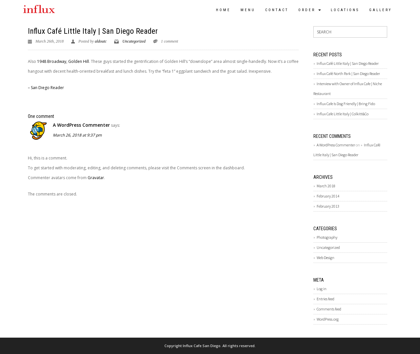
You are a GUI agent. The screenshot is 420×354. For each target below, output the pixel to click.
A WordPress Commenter (81, 125)
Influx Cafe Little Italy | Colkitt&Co (342, 113)
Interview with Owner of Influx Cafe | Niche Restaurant (347, 88)
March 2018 (326, 185)
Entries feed (325, 298)
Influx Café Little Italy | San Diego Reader (93, 31)
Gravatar (96, 177)
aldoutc (101, 41)
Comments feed (329, 309)
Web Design (325, 257)
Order (309, 10)
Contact (276, 10)
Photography (327, 237)
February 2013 (328, 206)
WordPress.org (328, 319)
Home (223, 10)
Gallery (380, 10)
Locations (345, 10)
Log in (321, 288)
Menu (248, 10)
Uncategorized (134, 41)
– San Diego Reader (46, 87)
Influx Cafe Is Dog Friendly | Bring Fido (346, 103)
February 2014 (328, 196)
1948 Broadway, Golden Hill (63, 61)
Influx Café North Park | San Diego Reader (348, 73)
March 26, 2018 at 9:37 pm (77, 135)
